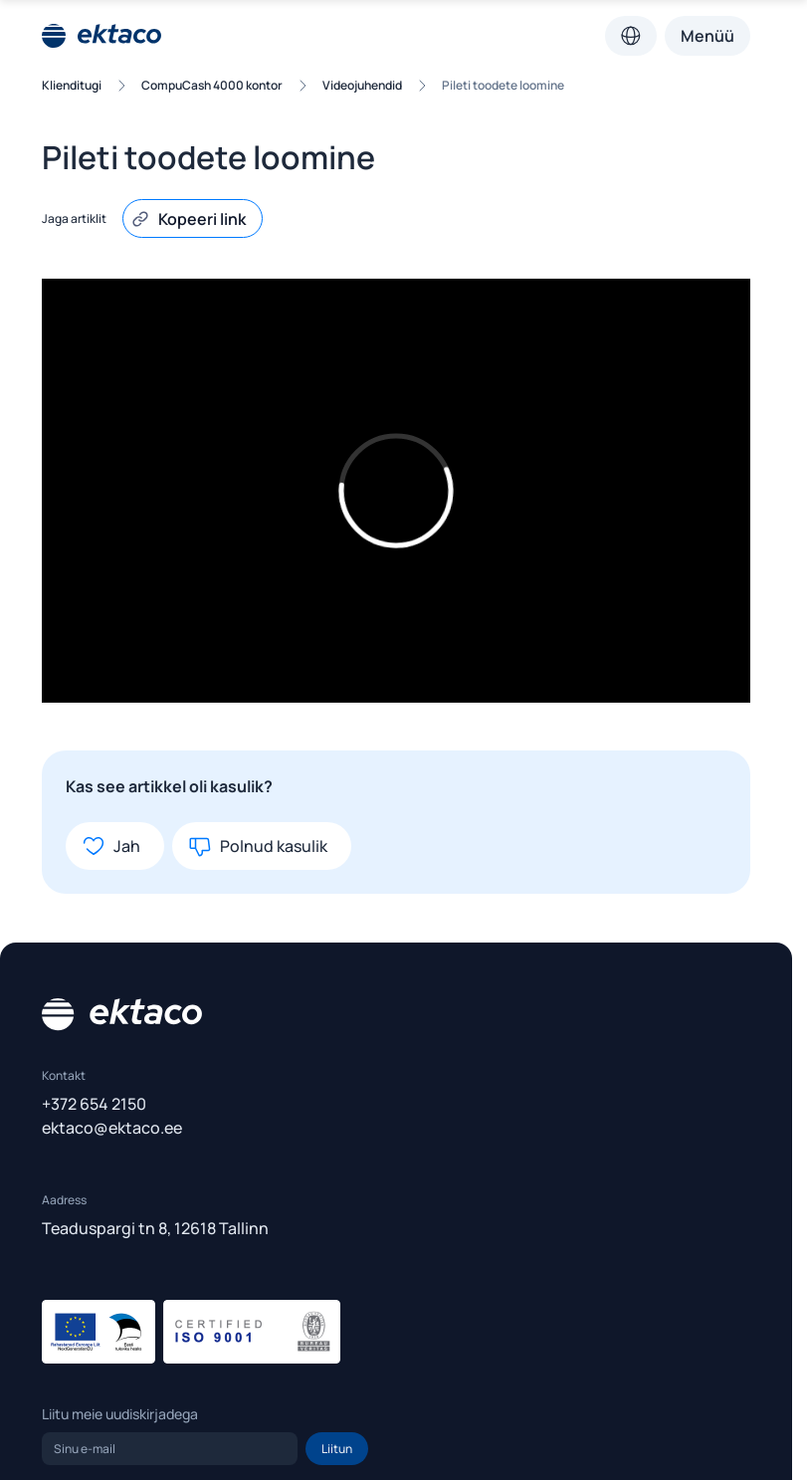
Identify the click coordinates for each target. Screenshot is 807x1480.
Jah (111, 846)
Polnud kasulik (257, 846)
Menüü (707, 36)
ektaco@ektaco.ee (112, 1128)
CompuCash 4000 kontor (212, 85)
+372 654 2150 (94, 1104)
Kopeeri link (188, 219)
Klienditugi (71, 85)
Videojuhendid (362, 85)
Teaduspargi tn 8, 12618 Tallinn (155, 1228)
